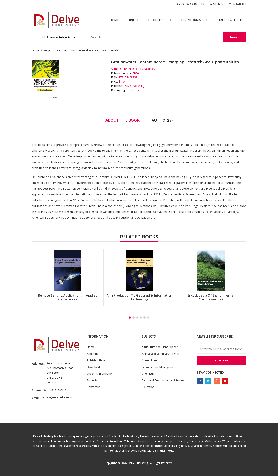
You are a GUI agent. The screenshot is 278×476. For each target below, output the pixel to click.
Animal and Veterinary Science (160, 354)
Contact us (93, 387)
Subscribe (221, 360)
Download (237, 4)
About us (92, 354)
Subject (48, 50)
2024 (135, 73)
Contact (216, 4)
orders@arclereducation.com (60, 397)
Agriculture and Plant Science (160, 347)
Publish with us (229, 20)
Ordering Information (189, 20)
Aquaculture (149, 360)
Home (114, 20)
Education (148, 387)
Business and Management (159, 367)
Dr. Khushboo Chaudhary (139, 69)
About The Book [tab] (122, 120)
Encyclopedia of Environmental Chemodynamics (211, 297)
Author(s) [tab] (162, 120)
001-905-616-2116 (190, 4)
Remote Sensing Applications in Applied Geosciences (67, 297)
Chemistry (148, 373)
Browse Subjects (56, 37)
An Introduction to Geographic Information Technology (139, 297)
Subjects (133, 20)
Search (234, 37)
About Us (155, 20)
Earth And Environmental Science (77, 50)
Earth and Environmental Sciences (163, 380)
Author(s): (117, 69)
